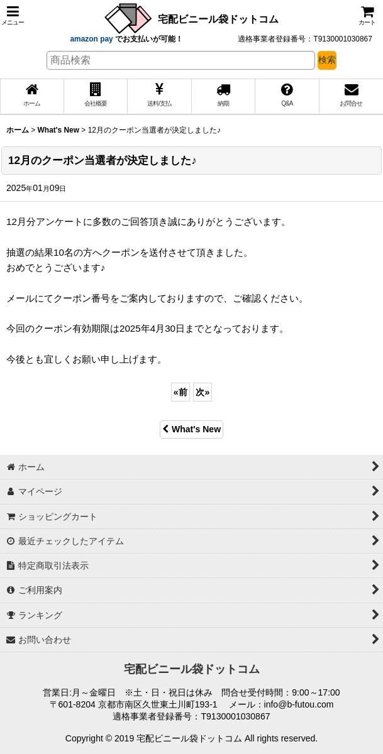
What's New (191, 429)
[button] (12, 15)
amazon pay (92, 39)
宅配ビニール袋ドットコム (218, 19)
